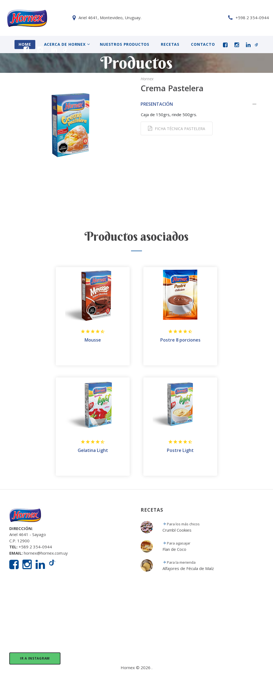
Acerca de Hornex (65, 44)
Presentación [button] (202, 103)
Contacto (203, 44)
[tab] (202, 103)
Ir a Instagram (35, 657)
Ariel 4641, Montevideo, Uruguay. (41, 17)
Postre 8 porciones (180, 340)
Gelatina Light (93, 450)
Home (25, 44)
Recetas (170, 44)
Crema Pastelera (180, 87)
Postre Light (180, 450)
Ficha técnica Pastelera (176, 128)
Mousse (93, 340)
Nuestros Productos (124, 44)
